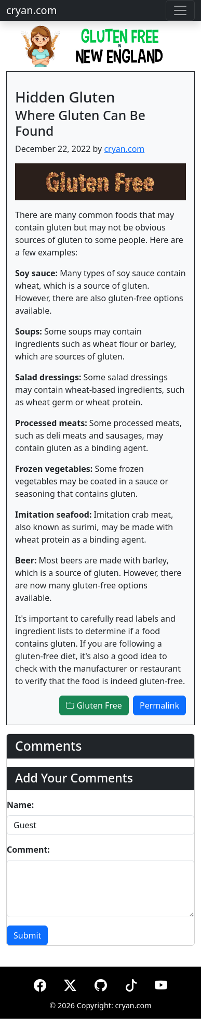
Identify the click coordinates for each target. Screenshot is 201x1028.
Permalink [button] (159, 705)
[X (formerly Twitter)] (70, 983)
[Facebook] (40, 983)
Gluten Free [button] (94, 705)
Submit (27, 935)
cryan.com (31, 10)
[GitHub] (101, 983)
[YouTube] (161, 983)
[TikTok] (131, 983)
